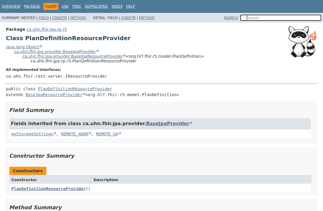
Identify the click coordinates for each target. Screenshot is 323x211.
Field (44, 18)
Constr (59, 18)
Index (117, 6)
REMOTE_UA (107, 134)
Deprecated (96, 6)
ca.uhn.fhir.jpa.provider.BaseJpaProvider (55, 51)
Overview (11, 6)
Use (65, 6)
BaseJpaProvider (168, 123)
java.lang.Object (22, 47)
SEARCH (231, 18)
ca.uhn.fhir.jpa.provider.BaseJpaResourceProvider (72, 56)
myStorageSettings (32, 134)
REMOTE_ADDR (74, 134)
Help (130, 6)
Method (78, 18)
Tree (76, 6)
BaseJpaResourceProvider (54, 94)
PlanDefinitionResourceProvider (75, 88)
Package (32, 6)
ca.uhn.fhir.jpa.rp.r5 (46, 29)
